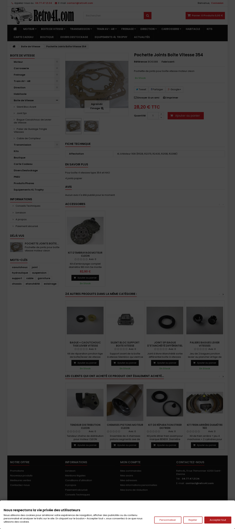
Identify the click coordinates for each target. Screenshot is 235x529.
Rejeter (193, 520)
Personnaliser (168, 520)
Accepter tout (218, 520)
